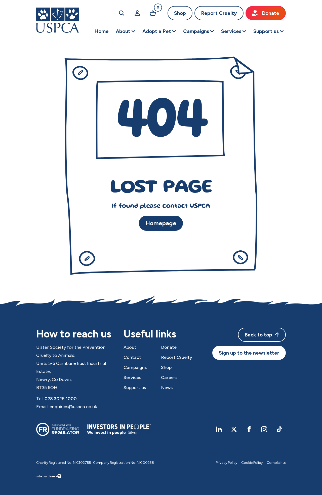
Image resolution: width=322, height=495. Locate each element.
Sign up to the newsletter (249, 353)
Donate (265, 13)
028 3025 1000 (61, 398)
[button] (125, 31)
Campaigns (135, 367)
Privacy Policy (226, 463)
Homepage (160, 223)
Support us (135, 387)
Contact (132, 357)
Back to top (262, 335)
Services (132, 377)
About (130, 347)
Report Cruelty (219, 13)
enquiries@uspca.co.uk (73, 406)
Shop (180, 13)
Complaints (276, 463)
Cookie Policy (252, 463)
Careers (169, 377)
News (167, 387)
